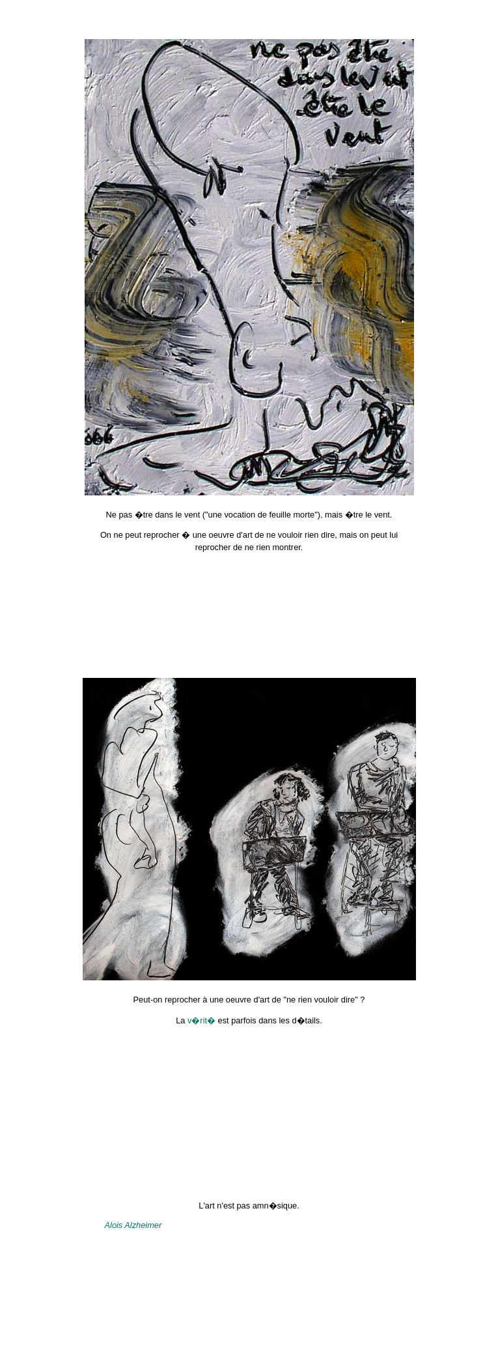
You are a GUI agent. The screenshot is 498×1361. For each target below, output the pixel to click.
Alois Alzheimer (133, 1225)
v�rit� (201, 1020)
